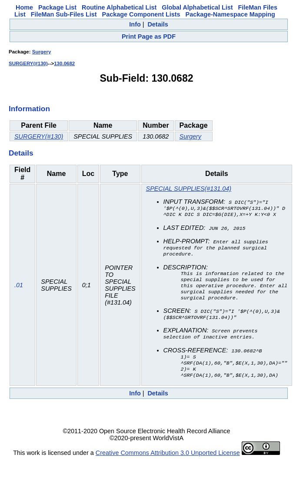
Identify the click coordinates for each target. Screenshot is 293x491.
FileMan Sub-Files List (64, 14)
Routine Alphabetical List (119, 7)
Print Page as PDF (149, 36)
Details (157, 24)
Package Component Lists (141, 14)
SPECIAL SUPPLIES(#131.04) (189, 188)
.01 (18, 290)
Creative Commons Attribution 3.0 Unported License (168, 463)
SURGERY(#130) (28, 63)
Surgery (41, 51)
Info (134, 24)
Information (29, 108)
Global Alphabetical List (197, 7)
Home (24, 7)
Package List (57, 7)
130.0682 (64, 63)
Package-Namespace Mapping (230, 14)
